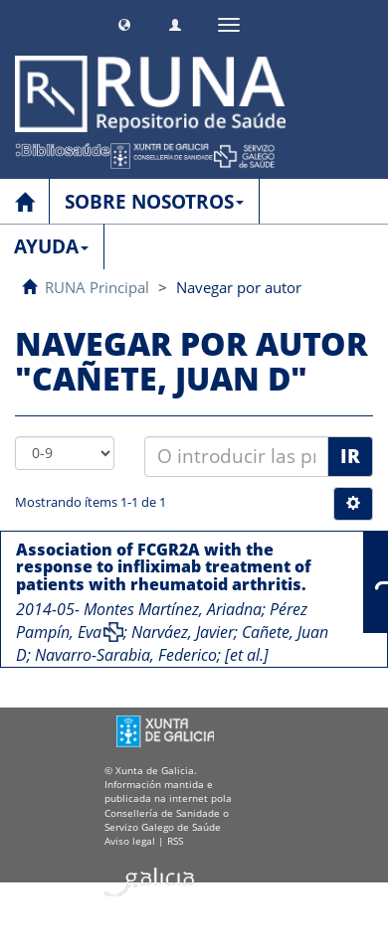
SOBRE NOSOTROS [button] (154, 202)
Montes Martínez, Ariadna (173, 609)
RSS (175, 841)
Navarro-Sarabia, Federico (126, 655)
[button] (124, 22)
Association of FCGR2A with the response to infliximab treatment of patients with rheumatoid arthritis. (163, 567)
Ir (350, 456)
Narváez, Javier (182, 632)
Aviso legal (129, 841)
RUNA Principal (97, 287)
